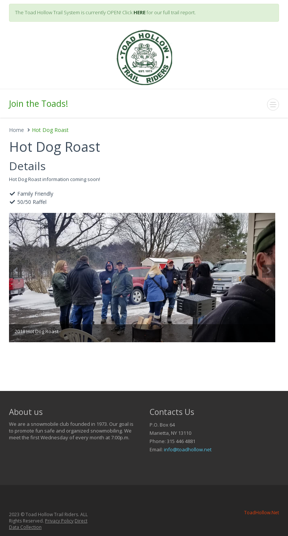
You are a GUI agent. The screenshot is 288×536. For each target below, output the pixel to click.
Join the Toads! (38, 103)
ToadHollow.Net (261, 512)
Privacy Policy (59, 521)
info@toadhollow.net (188, 449)
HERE (140, 12)
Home (16, 129)
